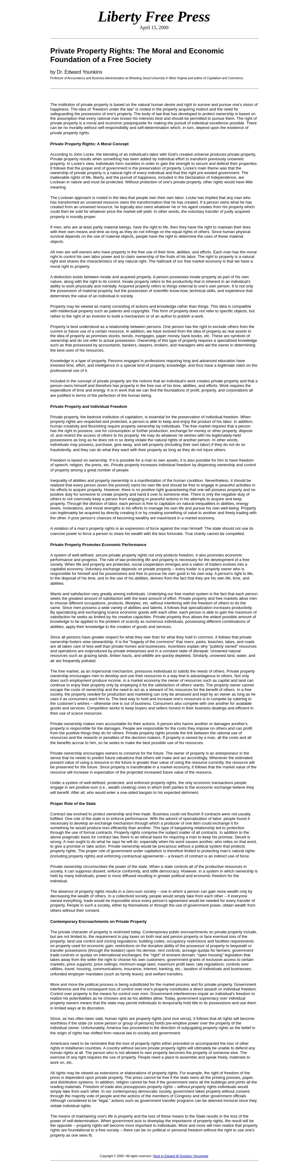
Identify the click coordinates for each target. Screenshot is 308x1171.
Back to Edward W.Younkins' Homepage (180, 1156)
